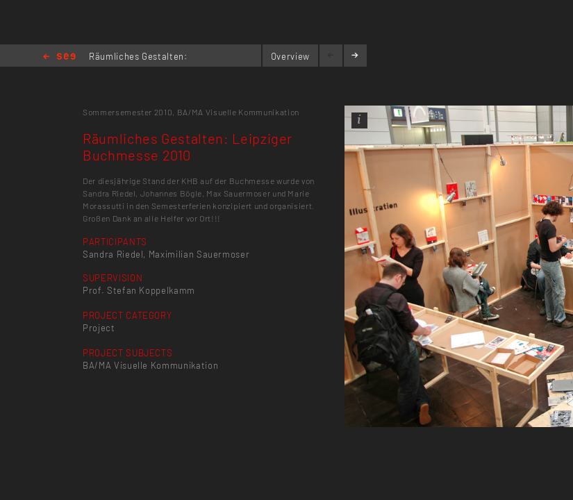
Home (59, 57)
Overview (290, 56)
